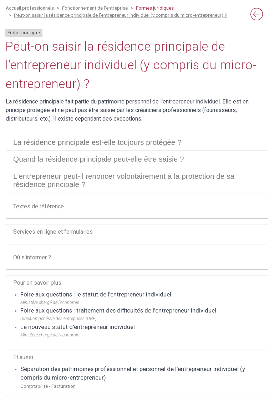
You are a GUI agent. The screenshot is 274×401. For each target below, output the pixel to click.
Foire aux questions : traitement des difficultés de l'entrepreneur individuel (118, 310)
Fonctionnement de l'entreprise (95, 8)
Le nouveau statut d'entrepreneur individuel (77, 327)
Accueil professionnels (30, 8)
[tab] (137, 142)
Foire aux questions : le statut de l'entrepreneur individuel (95, 294)
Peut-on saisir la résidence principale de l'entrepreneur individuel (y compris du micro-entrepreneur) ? (120, 15)
